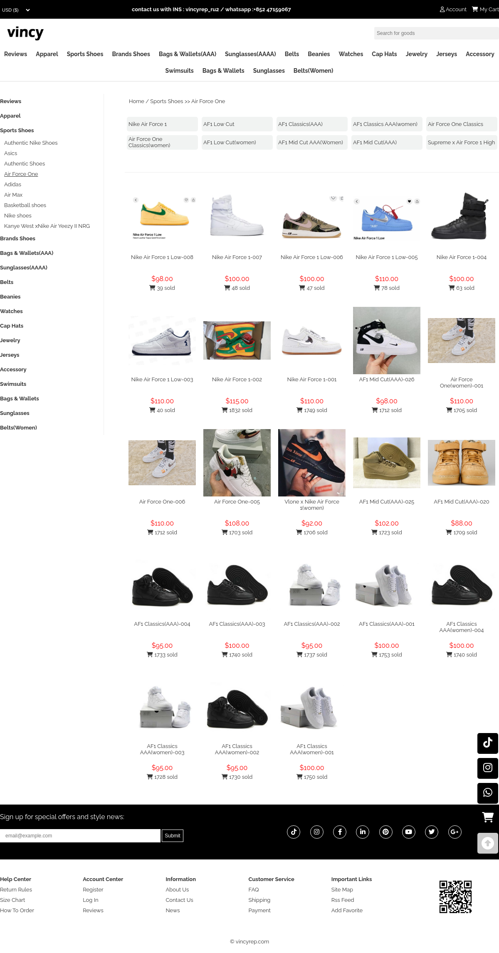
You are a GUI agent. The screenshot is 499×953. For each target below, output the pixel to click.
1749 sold (311, 410)
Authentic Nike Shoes (31, 143)
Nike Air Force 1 (147, 124)
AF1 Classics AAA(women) (385, 124)
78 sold (387, 288)
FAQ (254, 889)
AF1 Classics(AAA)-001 (387, 624)
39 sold (162, 288)
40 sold (162, 410)
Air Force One (208, 101)
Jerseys (446, 54)
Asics (10, 153)
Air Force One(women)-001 (461, 382)
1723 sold (386, 532)
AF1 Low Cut (219, 124)
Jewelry (416, 54)
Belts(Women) (313, 70)
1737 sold (311, 655)
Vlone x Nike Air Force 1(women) (311, 505)
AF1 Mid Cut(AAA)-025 (386, 502)
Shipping (260, 900)
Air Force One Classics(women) (149, 142)
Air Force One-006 (162, 502)
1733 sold (162, 655)
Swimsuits (180, 70)
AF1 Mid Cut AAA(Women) (310, 142)
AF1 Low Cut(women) (229, 142)
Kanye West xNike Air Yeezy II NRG (47, 226)
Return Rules (16, 889)
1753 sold (386, 655)
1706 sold (311, 532)
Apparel (47, 54)
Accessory (480, 54)
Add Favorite (347, 910)
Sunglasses (269, 70)
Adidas (12, 184)
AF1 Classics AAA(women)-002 (237, 749)
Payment (260, 910)
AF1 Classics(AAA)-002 (312, 624)
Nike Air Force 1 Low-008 (162, 257)
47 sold (311, 288)
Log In (90, 900)
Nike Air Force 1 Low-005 (386, 257)
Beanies (319, 54)
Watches (350, 54)
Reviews (15, 54)
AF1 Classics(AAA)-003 (237, 624)
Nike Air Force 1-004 (462, 257)
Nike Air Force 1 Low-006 (312, 257)
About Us (177, 889)
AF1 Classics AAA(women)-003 (162, 749)
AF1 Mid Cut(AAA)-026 (386, 379)
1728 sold (162, 777)
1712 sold (387, 410)
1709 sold (461, 532)
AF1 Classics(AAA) (300, 124)
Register (93, 889)
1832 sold (237, 410)
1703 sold (237, 532)
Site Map (342, 889)
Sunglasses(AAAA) (250, 54)
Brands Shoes (131, 54)
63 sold (461, 288)
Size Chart (12, 900)
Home (136, 101)
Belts (292, 54)
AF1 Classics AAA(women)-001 (311, 749)
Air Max (13, 195)
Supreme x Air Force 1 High (461, 142)
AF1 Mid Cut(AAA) (375, 142)
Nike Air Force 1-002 (237, 379)
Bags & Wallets (224, 70)
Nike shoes (18, 215)
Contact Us (179, 900)
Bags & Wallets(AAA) (187, 54)
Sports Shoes (85, 54)
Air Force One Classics (455, 124)
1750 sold (312, 777)
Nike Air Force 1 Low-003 (162, 379)
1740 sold (237, 655)
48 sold (237, 288)
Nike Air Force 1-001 (312, 379)
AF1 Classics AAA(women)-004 (462, 627)
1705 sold (461, 410)
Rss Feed (342, 900)
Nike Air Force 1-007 (237, 257)
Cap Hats (384, 54)
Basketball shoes (25, 205)
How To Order (17, 910)
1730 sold (237, 777)
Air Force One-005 (237, 502)
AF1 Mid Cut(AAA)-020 (461, 502)
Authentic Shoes (24, 163)
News (173, 910)
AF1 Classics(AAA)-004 (162, 624)
